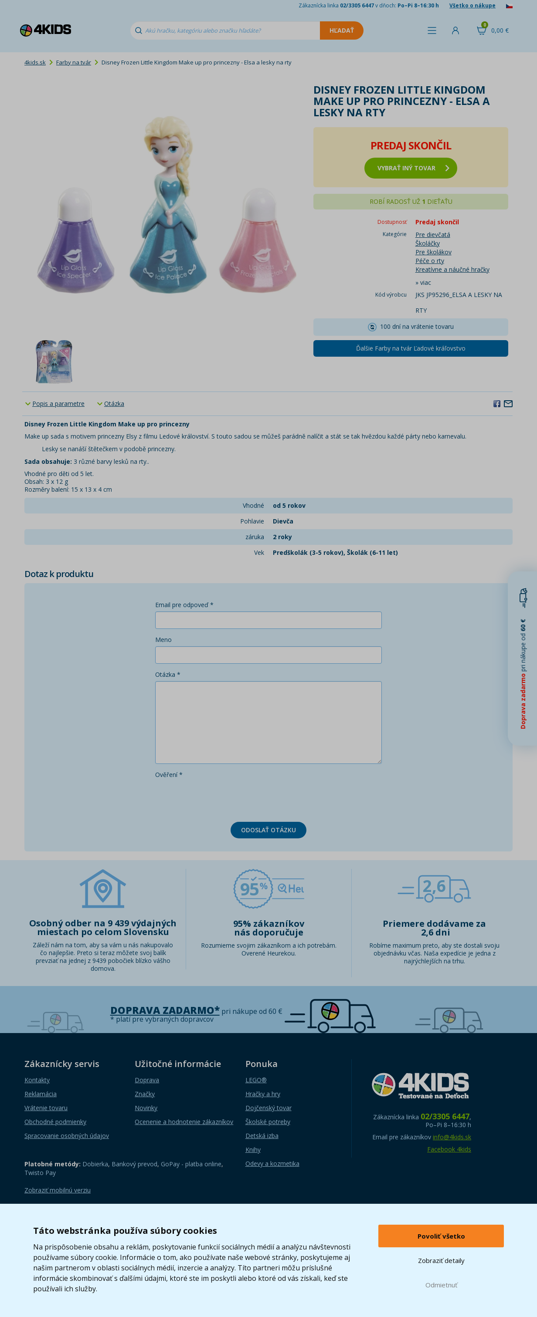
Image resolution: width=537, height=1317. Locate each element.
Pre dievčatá (432, 234)
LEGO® (256, 1080)
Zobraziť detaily (441, 1260)
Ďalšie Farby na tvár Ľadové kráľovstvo (411, 348)
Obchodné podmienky (55, 1122)
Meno (163, 639)
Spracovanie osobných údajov (66, 1135)
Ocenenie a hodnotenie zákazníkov (184, 1122)
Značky (145, 1094)
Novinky (146, 1108)
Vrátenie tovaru (46, 1108)
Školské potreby (267, 1122)
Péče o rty (429, 261)
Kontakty (37, 1080)
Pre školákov (433, 252)
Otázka (114, 403)
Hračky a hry (262, 1094)
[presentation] (221, 798)
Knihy (253, 1149)
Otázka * (167, 674)
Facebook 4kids (449, 1149)
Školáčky (427, 243)
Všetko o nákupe (472, 5)
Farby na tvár (73, 62)
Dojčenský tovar (268, 1108)
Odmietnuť (441, 1284)
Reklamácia (40, 1094)
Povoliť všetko (441, 1236)
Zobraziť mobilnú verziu (57, 1190)
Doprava (147, 1080)
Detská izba (262, 1135)
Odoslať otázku (268, 830)
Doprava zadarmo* (165, 1010)
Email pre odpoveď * (184, 605)
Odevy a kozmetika (272, 1163)
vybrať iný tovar (413, 168)
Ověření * (169, 774)
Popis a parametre (58, 403)
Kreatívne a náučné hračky (452, 269)
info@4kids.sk (452, 1137)
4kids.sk (35, 62)
